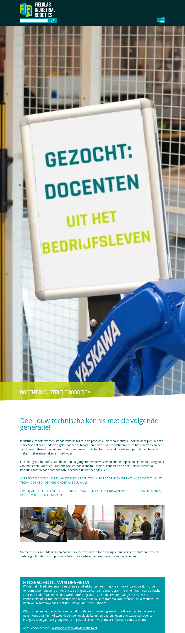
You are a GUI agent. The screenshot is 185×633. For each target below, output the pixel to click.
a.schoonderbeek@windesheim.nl (74, 628)
